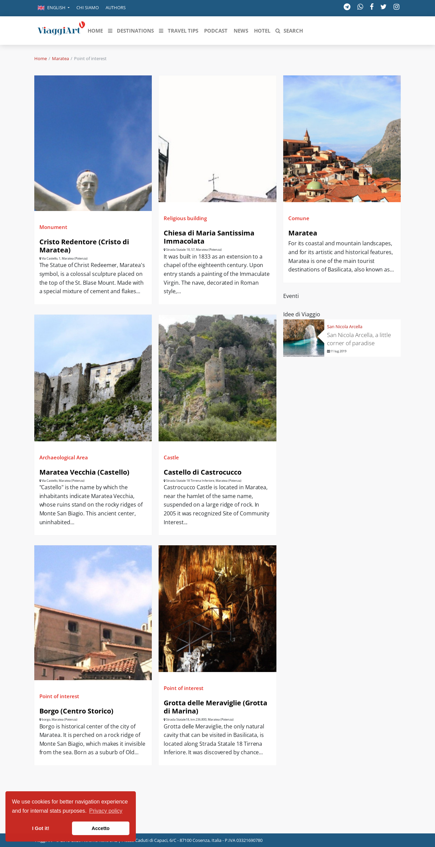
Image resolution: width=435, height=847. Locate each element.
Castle (171, 457)
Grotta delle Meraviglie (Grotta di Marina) (215, 707)
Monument (53, 227)
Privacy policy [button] (106, 811)
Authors (116, 7)
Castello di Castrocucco (202, 472)
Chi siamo (87, 7)
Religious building (185, 218)
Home (40, 58)
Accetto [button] (101, 828)
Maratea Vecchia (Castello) (84, 472)
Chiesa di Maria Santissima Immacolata (209, 237)
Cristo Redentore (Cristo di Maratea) (84, 245)
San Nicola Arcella (344, 326)
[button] (53, 8)
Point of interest (59, 696)
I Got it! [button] (40, 828)
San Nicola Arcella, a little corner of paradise (359, 339)
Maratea (60, 58)
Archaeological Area (63, 457)
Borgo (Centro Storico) (76, 711)
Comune (298, 218)
